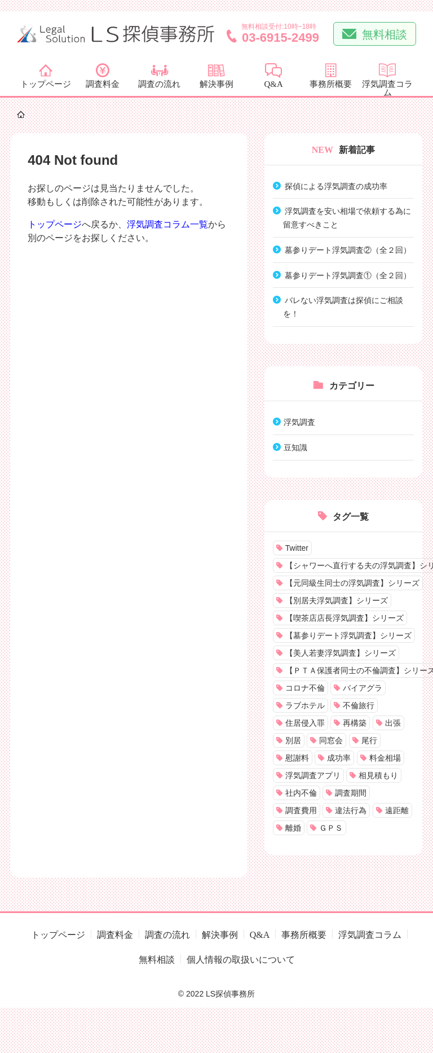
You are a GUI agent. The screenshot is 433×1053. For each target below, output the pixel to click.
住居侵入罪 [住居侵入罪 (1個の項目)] (305, 722)
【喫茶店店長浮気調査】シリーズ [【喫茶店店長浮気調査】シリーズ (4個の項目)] (344, 617)
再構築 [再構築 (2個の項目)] (354, 722)
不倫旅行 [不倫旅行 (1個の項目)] (358, 705)
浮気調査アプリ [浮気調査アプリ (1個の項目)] (313, 775)
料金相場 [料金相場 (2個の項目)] (385, 757)
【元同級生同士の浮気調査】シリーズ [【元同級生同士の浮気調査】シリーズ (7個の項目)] (352, 582)
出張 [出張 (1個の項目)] (393, 722)
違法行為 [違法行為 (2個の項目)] (350, 810)
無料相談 (384, 33)
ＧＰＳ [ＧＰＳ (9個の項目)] (331, 827)
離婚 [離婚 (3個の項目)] (293, 827)
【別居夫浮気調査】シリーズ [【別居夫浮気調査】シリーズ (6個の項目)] (336, 600)
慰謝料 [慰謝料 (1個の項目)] (297, 757)
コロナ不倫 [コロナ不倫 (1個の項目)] (305, 687)
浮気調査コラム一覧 (167, 224)
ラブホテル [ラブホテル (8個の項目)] (305, 705)
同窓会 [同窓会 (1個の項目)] (331, 740)
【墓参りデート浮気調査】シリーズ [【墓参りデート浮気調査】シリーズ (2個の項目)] (348, 635)
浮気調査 (299, 421)
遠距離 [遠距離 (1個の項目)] (397, 810)
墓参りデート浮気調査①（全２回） (348, 275)
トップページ (55, 224)
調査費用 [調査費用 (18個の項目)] (301, 810)
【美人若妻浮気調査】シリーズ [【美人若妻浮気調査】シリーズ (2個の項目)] (340, 652)
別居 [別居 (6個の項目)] (293, 740)
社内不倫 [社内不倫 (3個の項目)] (301, 792)
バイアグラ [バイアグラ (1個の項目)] (362, 687)
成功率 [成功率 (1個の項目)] (339, 757)
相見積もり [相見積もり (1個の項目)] (378, 775)
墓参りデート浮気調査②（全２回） (348, 249)
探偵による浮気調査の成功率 (336, 186)
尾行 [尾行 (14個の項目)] (369, 740)
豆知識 (295, 447)
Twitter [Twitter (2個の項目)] (296, 547)
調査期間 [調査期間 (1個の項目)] (350, 792)
